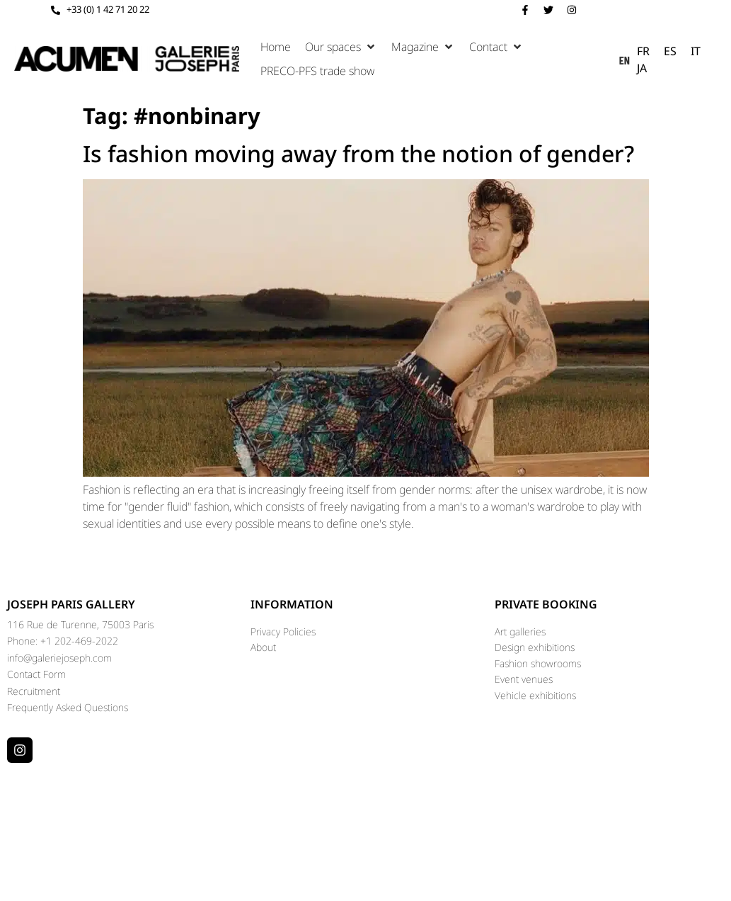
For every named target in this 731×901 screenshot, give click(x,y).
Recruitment (33, 691)
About (263, 647)
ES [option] (670, 51)
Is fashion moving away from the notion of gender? (358, 153)
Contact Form (36, 674)
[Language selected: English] (668, 59)
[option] (643, 51)
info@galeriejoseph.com (59, 657)
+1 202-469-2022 (79, 640)
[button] (341, 47)
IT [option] (696, 51)
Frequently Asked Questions (67, 707)
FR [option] (643, 51)
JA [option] (642, 68)
